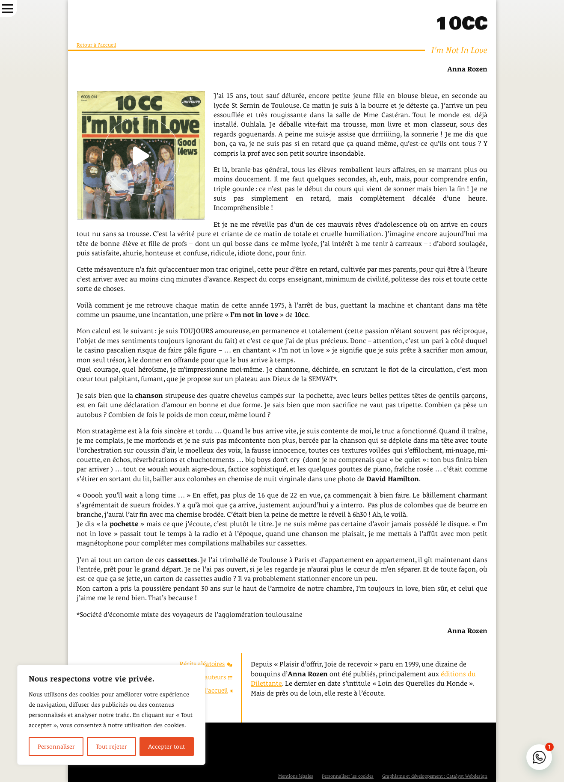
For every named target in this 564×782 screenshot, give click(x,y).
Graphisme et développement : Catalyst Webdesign (434, 776)
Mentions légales (295, 776)
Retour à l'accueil (96, 45)
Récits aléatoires (205, 663)
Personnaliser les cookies (348, 776)
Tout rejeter (111, 746)
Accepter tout (166, 746)
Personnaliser (56, 746)
